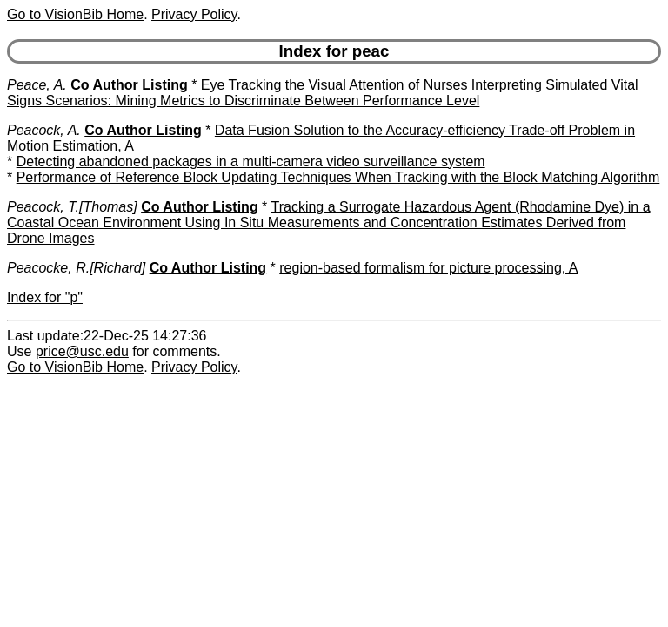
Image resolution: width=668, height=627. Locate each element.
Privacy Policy (194, 14)
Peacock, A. (44, 130)
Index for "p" (45, 297)
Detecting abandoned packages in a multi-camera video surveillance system (251, 161)
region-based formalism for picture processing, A (428, 267)
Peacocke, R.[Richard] (76, 267)
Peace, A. (37, 85)
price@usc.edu (82, 351)
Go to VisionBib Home (75, 14)
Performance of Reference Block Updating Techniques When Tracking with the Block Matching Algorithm (338, 177)
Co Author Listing (129, 85)
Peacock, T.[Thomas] (72, 206)
